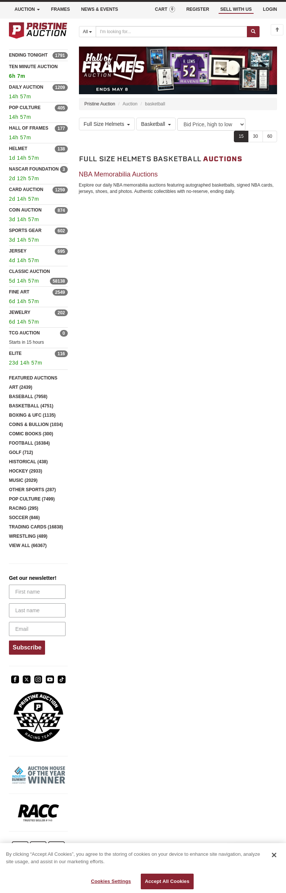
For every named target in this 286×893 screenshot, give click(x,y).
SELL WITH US (236, 9)
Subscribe (27, 647)
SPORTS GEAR (25, 230)
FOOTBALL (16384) (29, 443)
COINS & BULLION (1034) (36, 424)
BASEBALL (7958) (28, 396)
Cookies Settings (111, 881)
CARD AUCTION (26, 189)
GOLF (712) (21, 452)
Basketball (156, 124)
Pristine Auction (100, 104)
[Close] (274, 855)
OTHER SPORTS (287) (32, 489)
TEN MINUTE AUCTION (38, 72)
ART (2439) (20, 387)
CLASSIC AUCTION (29, 271)
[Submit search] (253, 31)
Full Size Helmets (107, 124)
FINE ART (19, 292)
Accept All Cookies (167, 881)
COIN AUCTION (25, 210)
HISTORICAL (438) (28, 461)
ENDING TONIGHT (28, 55)
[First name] (37, 592)
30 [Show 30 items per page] (255, 136)
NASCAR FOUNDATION (34, 169)
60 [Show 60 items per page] (269, 136)
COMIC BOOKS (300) (31, 433)
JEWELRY (20, 312)
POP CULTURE (25, 107)
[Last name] (37, 610)
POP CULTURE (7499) (32, 499)
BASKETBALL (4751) (31, 406)
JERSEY (17, 251)
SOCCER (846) (24, 517)
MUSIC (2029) (23, 480)
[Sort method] (211, 124)
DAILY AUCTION (26, 87)
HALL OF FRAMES (28, 128)
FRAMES (60, 9)
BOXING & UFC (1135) (32, 415)
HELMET (18, 148)
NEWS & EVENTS (99, 9)
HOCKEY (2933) (25, 471)
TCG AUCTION (24, 333)
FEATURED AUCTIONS (33, 378)
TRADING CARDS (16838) (36, 527)
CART (165, 9)
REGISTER (197, 9)
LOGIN (270, 9)
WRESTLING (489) (28, 536)
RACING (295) (23, 508)
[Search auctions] (171, 31)
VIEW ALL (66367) (28, 545)
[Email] (37, 629)
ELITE (15, 353)
